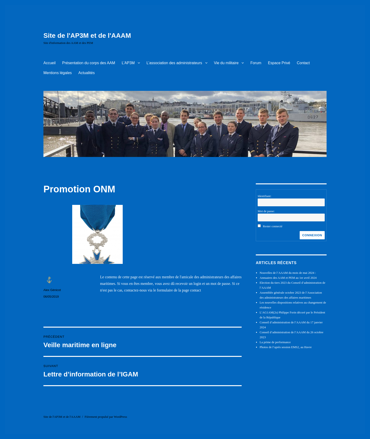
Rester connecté (272, 226)
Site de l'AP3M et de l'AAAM (87, 35)
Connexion (312, 235)
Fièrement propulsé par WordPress (106, 416)
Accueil (49, 63)
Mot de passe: (266, 211)
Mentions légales (57, 73)
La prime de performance (275, 342)
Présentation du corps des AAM (88, 63)
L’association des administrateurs (174, 63)
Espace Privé (279, 63)
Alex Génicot (52, 290)
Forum (255, 63)
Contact (303, 63)
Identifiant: (264, 196)
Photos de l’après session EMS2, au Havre (286, 347)
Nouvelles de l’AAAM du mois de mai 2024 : (288, 272)
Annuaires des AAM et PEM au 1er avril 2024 (288, 277)
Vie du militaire (226, 63)
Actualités (86, 73)
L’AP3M (128, 63)
